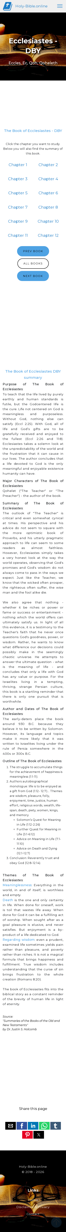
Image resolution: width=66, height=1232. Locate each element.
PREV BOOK (33, 251)
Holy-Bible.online (31, 6)
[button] (10, 1126)
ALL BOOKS (33, 263)
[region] (33, 105)
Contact (33, 1214)
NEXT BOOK (33, 276)
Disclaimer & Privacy (33, 1207)
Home (33, 1200)
